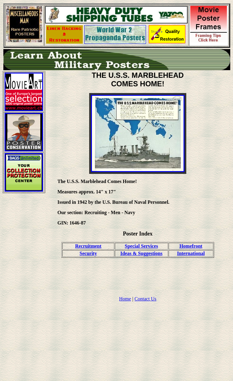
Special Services (141, 246)
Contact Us (145, 298)
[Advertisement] (23, 289)
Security (88, 253)
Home (125, 298)
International (191, 253)
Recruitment (88, 246)
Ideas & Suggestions (141, 253)
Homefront (190, 246)
